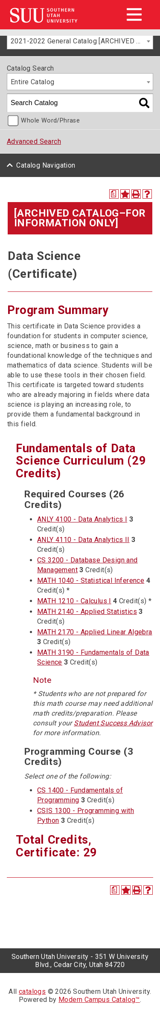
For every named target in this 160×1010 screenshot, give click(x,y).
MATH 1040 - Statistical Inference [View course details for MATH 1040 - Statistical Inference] (90, 580)
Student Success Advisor (113, 723)
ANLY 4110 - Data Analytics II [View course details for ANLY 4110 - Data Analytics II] (83, 540)
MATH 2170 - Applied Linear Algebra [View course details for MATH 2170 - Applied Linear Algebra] (94, 632)
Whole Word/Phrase (50, 120)
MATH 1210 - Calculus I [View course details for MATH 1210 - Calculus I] (74, 601)
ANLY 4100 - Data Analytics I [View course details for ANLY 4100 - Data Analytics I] (82, 519)
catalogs (32, 991)
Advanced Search (34, 141)
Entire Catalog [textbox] (33, 82)
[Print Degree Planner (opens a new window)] (114, 194)
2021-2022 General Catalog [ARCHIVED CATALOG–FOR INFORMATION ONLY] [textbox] (82, 41)
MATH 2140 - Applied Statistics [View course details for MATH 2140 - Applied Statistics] (87, 612)
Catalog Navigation (45, 165)
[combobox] (80, 40)
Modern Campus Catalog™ (99, 1000)
